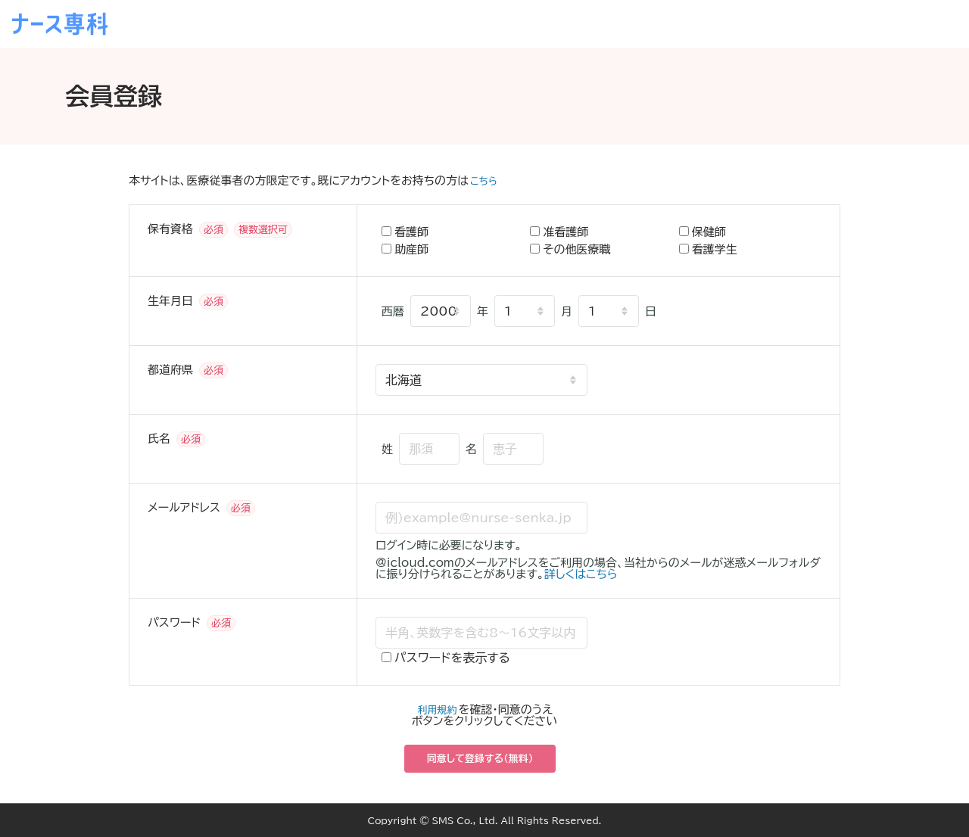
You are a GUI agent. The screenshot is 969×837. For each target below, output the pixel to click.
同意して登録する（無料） (480, 759)
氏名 (159, 438)
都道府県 (170, 369)
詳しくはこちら (581, 574)
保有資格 (170, 229)
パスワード (174, 622)
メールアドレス (184, 507)
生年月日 (170, 300)
